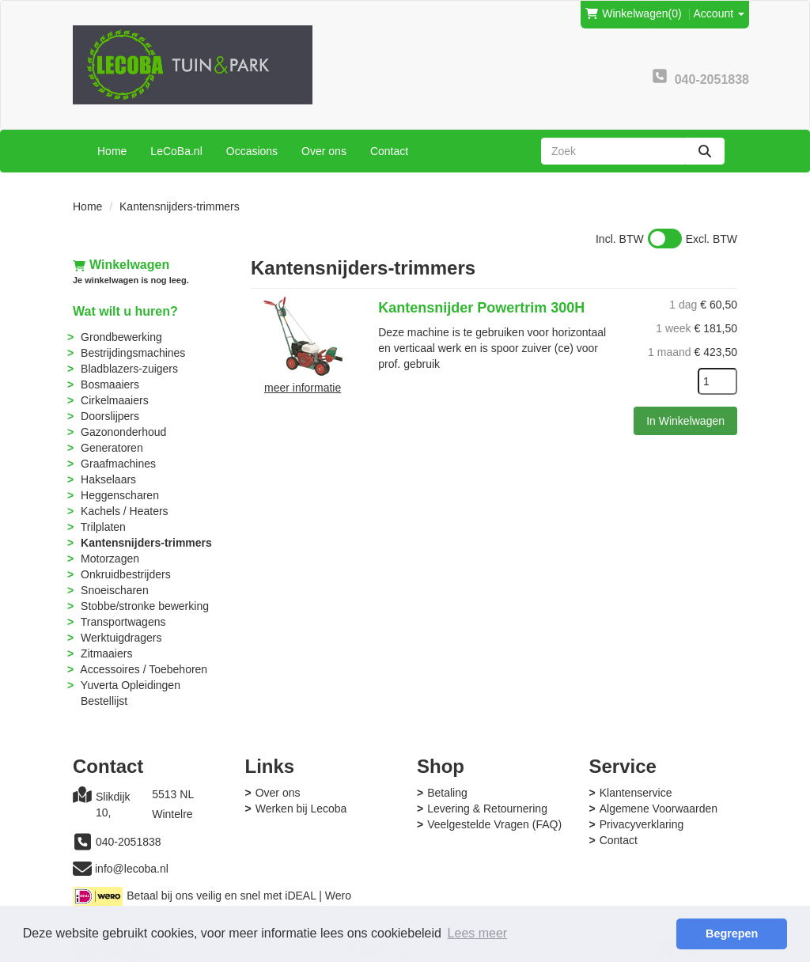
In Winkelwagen (685, 421)
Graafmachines (118, 463)
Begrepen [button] (732, 933)
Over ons (323, 151)
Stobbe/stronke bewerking (145, 606)
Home (112, 151)
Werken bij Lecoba (301, 808)
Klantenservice (636, 792)
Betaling (447, 792)
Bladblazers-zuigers (129, 368)
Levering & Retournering (487, 808)
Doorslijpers (110, 416)
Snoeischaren (115, 590)
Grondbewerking (121, 337)
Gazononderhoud (123, 432)
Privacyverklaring (642, 824)
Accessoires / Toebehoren (143, 669)
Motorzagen (110, 558)
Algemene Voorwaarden (658, 808)
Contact (389, 151)
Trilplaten (103, 527)
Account (719, 13)
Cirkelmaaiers (115, 400)
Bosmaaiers (110, 384)
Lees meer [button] (478, 933)
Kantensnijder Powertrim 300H (481, 308)
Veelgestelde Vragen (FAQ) (494, 824)
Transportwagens (123, 621)
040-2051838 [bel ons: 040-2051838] (128, 841)
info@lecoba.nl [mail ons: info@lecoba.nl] (131, 868)
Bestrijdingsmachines (133, 353)
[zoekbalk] (613, 151)
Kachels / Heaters (124, 511)
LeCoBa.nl (176, 151)
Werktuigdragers (121, 637)
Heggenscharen (120, 495)
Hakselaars (108, 479)
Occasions (252, 151)
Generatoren (112, 447)
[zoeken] (705, 151)
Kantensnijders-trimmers (146, 542)
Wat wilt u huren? (125, 311)
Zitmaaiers (106, 653)
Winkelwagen (121, 264)
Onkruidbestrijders (126, 574)
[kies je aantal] (717, 381)
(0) (633, 13)
